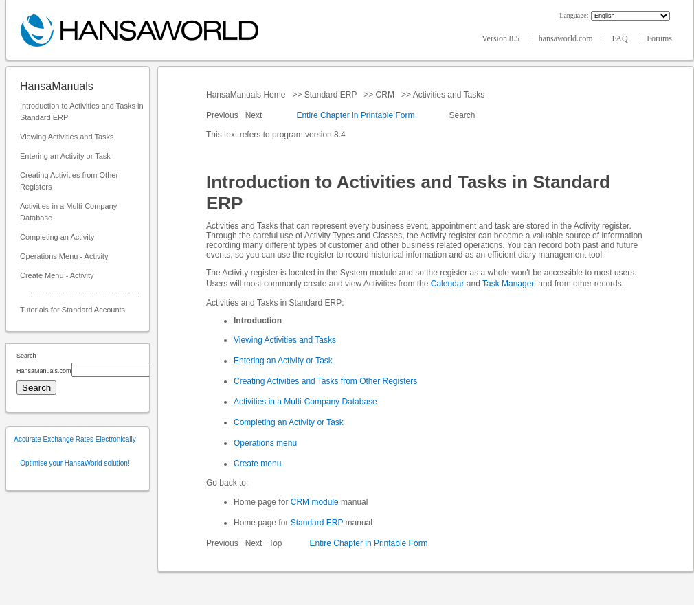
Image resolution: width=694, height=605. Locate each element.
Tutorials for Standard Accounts (72, 310)
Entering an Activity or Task (65, 156)
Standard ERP (330, 95)
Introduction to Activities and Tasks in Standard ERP (82, 112)
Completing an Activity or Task (289, 422)
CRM (384, 95)
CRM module (315, 502)
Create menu (257, 463)
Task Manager (508, 283)
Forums (659, 38)
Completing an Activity (57, 237)
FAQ (620, 38)
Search (462, 115)
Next (255, 115)
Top (275, 543)
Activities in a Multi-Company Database (68, 212)
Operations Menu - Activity (64, 256)
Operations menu (265, 443)
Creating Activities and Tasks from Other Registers (325, 381)
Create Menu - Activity (57, 275)
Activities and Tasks (449, 95)
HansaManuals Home (247, 95)
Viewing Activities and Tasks (67, 137)
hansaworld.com (567, 38)
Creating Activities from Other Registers (69, 181)
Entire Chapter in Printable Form (355, 115)
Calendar (447, 283)
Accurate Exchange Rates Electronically (74, 439)
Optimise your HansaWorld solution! (74, 463)
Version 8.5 (502, 38)
